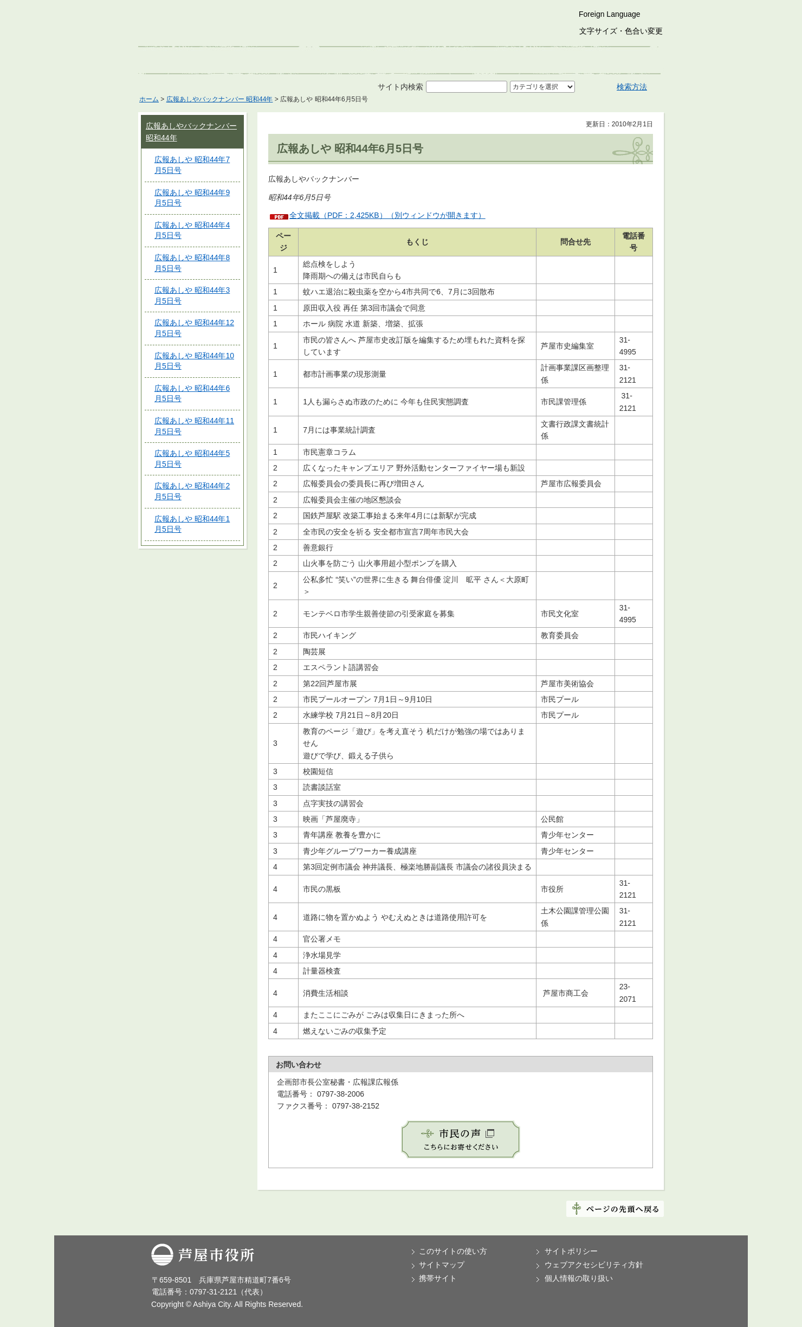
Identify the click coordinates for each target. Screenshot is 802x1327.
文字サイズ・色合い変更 (621, 31)
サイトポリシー (571, 1251)
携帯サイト (438, 1278)
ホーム (149, 99)
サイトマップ (441, 1264)
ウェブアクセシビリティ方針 (594, 1264)
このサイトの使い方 (453, 1251)
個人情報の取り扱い (579, 1278)
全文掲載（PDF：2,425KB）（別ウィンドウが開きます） (387, 215)
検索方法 (632, 86)
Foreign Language (610, 14)
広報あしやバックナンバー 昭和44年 (219, 99)
